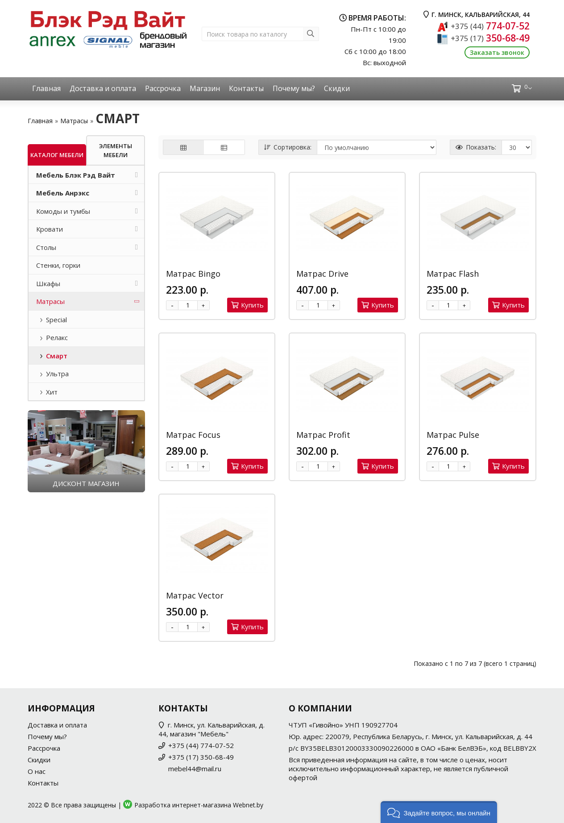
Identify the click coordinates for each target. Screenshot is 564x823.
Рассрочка (163, 88)
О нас (37, 771)
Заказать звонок (497, 52)
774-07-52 (490, 26)
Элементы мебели (115, 150)
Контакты (246, 88)
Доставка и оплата (103, 88)
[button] (439, 812)
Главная (46, 88)
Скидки (337, 88)
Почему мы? (294, 88)
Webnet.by (248, 805)
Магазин (205, 88)
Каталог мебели (56, 155)
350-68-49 (490, 38)
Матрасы (74, 120)
